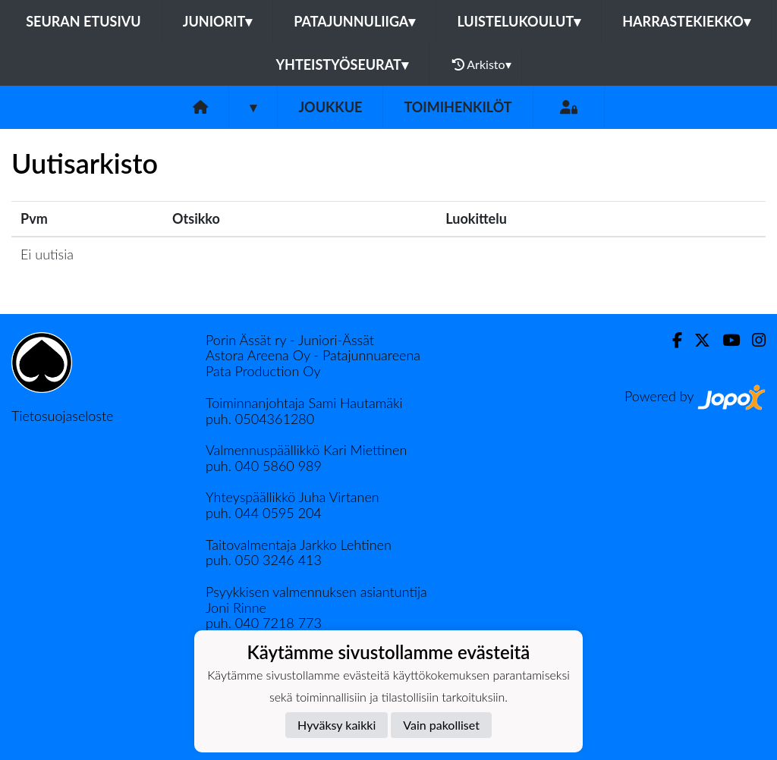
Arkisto (481, 64)
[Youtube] (725, 340)
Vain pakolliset (441, 725)
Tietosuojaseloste (62, 415)
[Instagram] (753, 340)
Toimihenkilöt (457, 107)
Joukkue (330, 107)
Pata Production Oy (263, 371)
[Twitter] (696, 340)
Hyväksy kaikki (336, 725)
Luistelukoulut (518, 21)
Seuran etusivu (83, 21)
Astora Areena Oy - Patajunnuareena (313, 355)
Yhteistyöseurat (341, 64)
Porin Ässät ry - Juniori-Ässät (290, 339)
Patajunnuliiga (354, 21)
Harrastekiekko (686, 21)
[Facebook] (671, 340)
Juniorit (218, 21)
